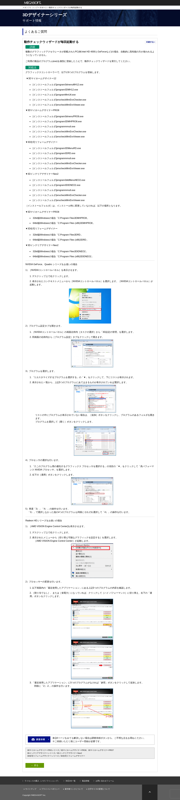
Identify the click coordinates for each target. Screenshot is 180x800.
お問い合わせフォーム (105, 781)
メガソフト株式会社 (32, 3)
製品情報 (85, 781)
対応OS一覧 (71, 781)
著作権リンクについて (74, 789)
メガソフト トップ (30, 7)
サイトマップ (30, 789)
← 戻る (34, 765)
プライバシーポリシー (50, 789)
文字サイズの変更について (99, 789)
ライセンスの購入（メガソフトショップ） (42, 781)
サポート (43, 7)
